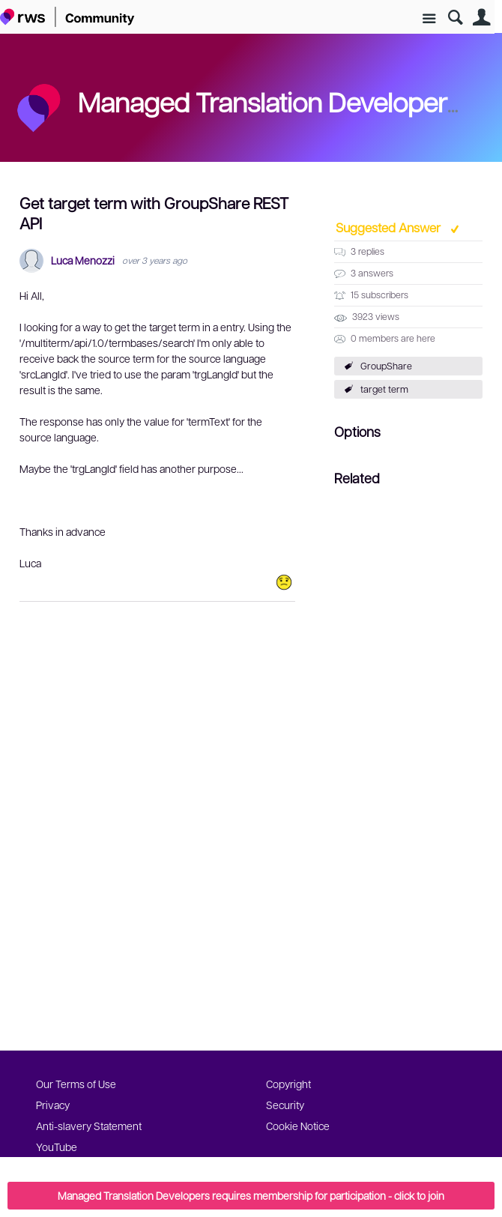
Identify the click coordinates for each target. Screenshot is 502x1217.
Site (429, 19)
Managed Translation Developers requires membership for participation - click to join (251, 1195)
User (481, 17)
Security (285, 1104)
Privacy (53, 1104)
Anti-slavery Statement (89, 1125)
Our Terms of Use (76, 1083)
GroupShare (386, 366)
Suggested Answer (390, 227)
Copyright (288, 1083)
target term (384, 389)
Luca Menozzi (83, 260)
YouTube (56, 1146)
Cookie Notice (298, 1125)
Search (455, 17)
